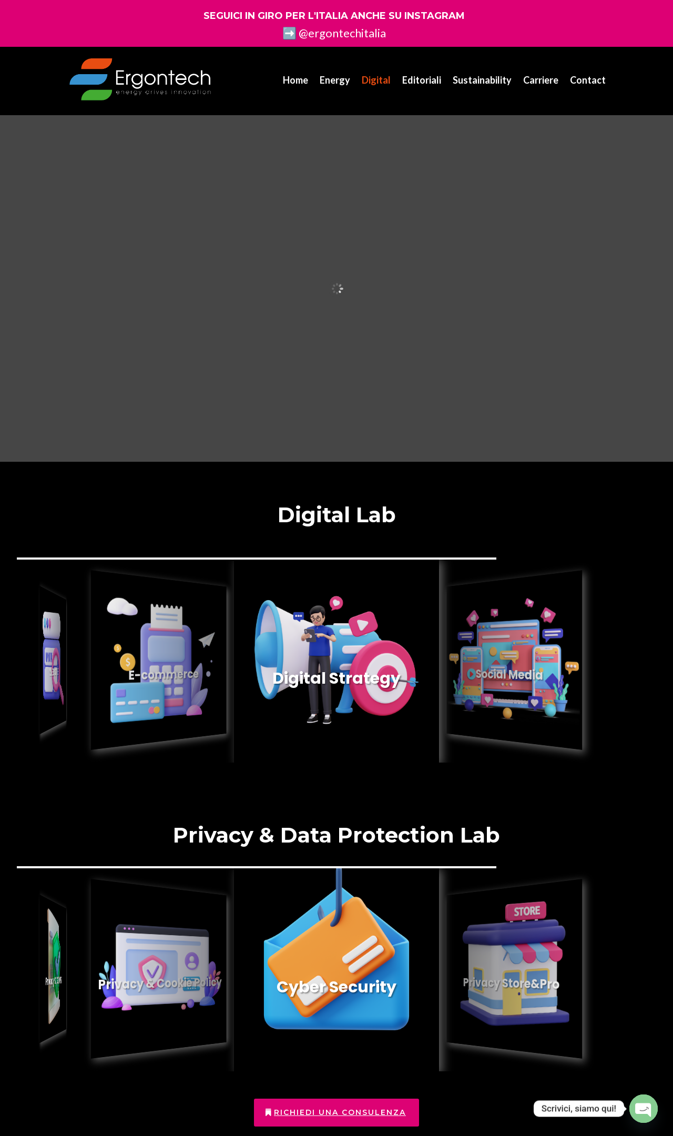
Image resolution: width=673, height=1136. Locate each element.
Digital (376, 80)
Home (295, 80)
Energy (335, 80)
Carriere (540, 80)
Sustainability (482, 80)
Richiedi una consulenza (340, 1112)
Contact (588, 80)
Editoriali (421, 80)
